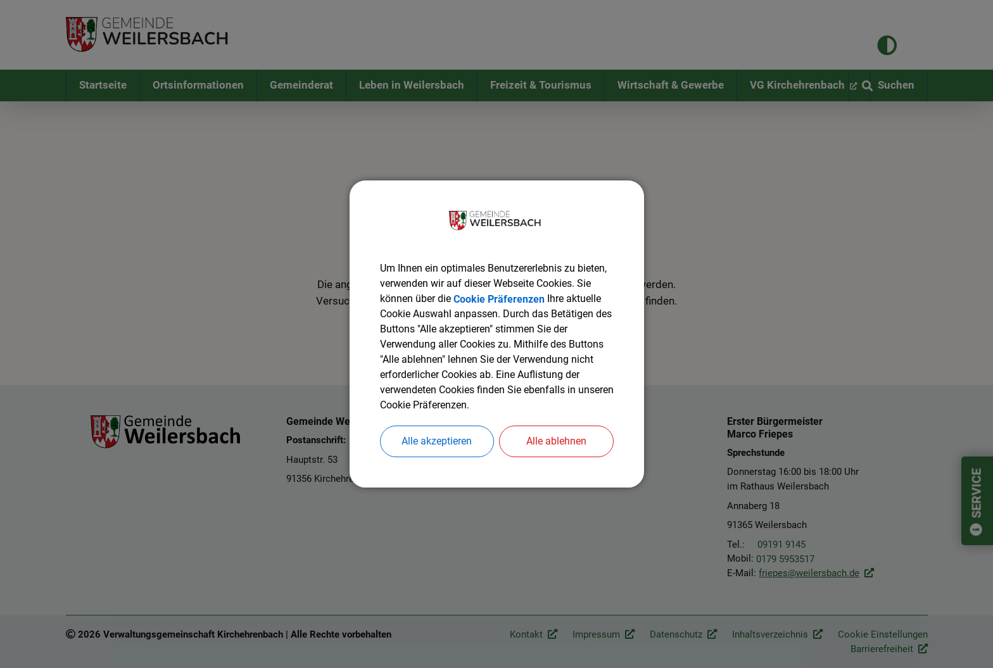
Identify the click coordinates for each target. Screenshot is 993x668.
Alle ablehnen (556, 441)
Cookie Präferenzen (499, 299)
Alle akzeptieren (437, 441)
